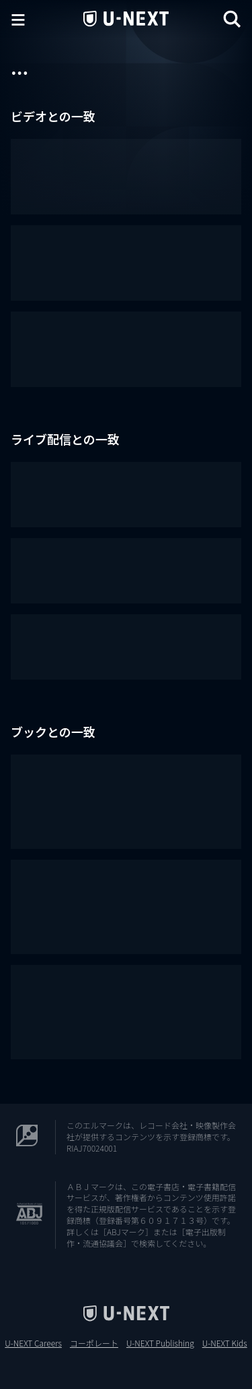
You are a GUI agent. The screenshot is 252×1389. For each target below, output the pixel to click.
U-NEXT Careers (33, 1343)
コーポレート (94, 1343)
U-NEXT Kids (224, 1343)
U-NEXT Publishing (160, 1343)
